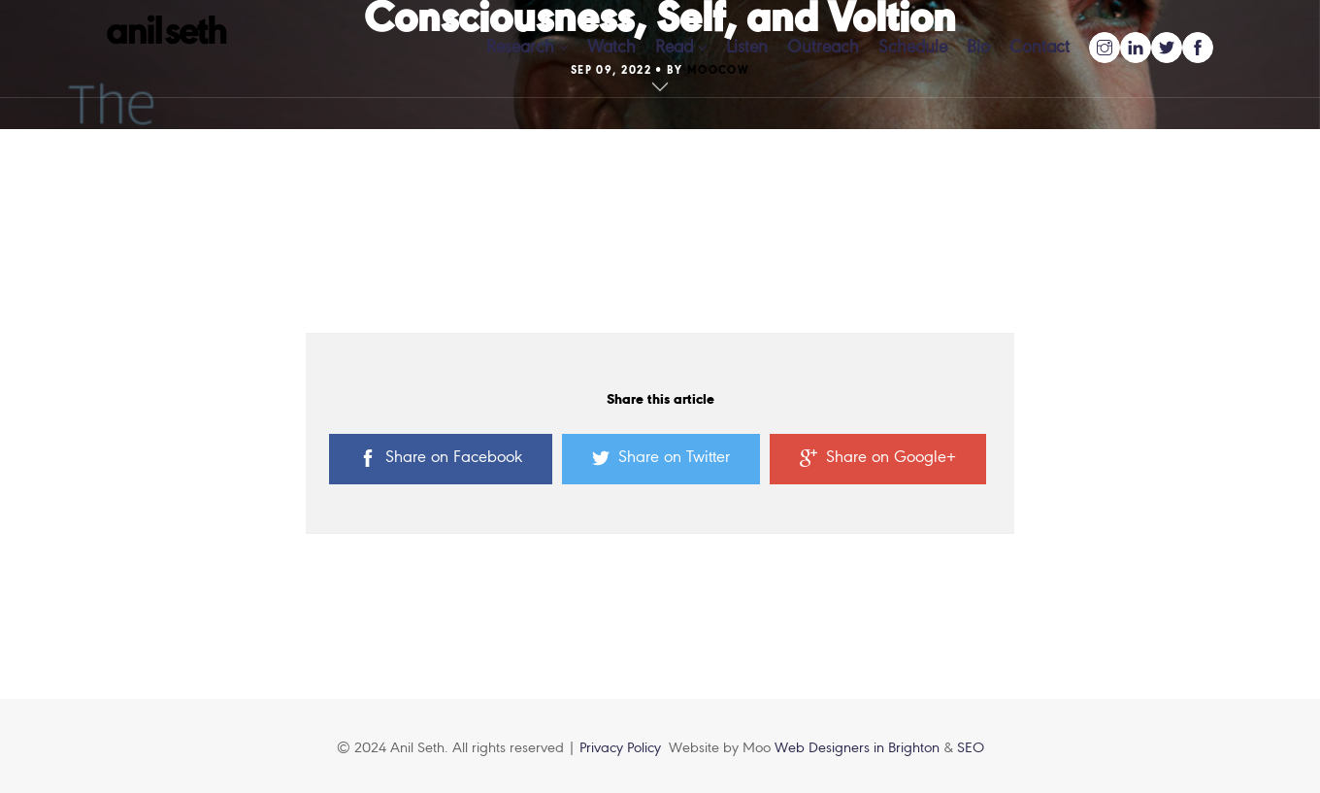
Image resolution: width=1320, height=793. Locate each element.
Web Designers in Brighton (859, 748)
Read (674, 48)
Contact (1039, 48)
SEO (970, 748)
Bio (978, 48)
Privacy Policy (620, 748)
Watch (611, 48)
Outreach (823, 48)
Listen (747, 48)
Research (520, 48)
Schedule (912, 48)
